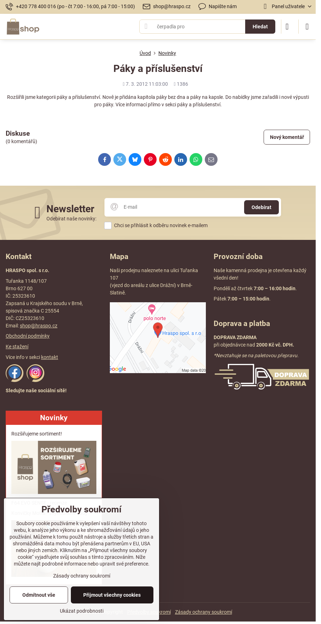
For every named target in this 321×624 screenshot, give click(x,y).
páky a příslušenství (198, 104)
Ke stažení (17, 346)
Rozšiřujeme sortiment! (36, 434)
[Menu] (307, 26)
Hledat (260, 26)
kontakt (49, 357)
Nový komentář (287, 137)
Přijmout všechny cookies (112, 595)
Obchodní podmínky (28, 336)
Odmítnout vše (38, 595)
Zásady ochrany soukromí (203, 612)
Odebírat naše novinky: (71, 218)
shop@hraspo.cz (38, 325)
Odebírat (261, 207)
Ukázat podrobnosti (81, 611)
